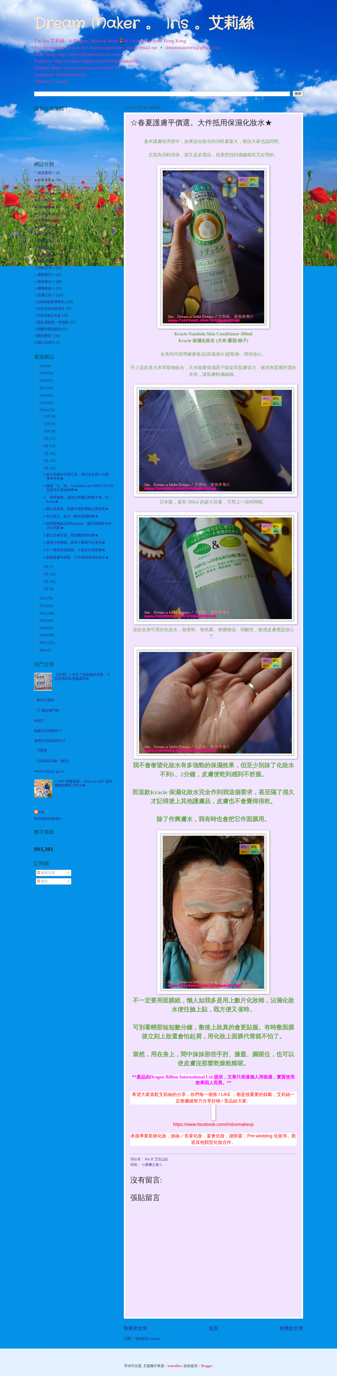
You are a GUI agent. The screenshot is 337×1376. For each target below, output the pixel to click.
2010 (43, 620)
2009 (43, 628)
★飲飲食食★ (44, 227)
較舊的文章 (291, 1328)
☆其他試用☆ (44, 254)
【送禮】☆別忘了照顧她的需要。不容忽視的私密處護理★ (82, 677)
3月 (46, 574)
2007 (43, 643)
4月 (46, 567)
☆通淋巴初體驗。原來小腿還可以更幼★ (74, 542)
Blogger (206, 1366)
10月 (47, 431)
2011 (43, 613)
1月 (46, 589)
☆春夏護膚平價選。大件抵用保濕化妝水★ (76, 557)
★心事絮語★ (44, 193)
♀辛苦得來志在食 (47, 315)
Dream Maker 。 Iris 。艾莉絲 (144, 24)
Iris (41, 812)
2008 (43, 635)
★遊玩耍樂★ (44, 234)
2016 (43, 395)
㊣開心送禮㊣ (44, 342)
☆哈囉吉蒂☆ (44, 261)
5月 (46, 468)
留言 (42, 881)
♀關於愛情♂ (43, 336)
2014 (43, 410)
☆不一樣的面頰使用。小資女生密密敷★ (74, 550)
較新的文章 (135, 1328)
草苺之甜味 (45, 700)
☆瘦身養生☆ (44, 282)
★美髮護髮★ (44, 220)
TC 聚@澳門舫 (48, 710)
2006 (43, 650)
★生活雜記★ (44, 200)
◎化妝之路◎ (44, 187)
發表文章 (46, 873)
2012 (43, 606)
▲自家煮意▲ (44, 180)
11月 (47, 424)
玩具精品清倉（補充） (54, 761)
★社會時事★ (44, 214)
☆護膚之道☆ (151, 1165)
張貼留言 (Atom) (147, 1339)
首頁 (213, 1328)
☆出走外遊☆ (44, 241)
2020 (43, 366)
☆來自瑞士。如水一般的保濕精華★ (70, 516)
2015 (43, 403)
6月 (46, 461)
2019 (43, 373)
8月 (46, 446)
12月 (47, 416)
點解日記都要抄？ (48, 731)
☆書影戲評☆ (44, 275)
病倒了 (39, 721)
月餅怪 (42, 750)
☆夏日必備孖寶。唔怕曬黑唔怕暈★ (70, 535)
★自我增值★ (44, 207)
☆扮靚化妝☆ (44, 248)
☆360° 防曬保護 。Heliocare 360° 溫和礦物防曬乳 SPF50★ (83, 783)
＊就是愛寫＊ (44, 173)
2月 (46, 582)
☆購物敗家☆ (44, 288)
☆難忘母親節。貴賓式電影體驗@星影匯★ (76, 509)
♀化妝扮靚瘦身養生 (49, 302)
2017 (43, 388)
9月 (46, 438)
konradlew (175, 1366)
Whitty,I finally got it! (49, 771)
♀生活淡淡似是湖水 (49, 308)
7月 (46, 453)
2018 (43, 381)
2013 (43, 598)
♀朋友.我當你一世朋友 (51, 322)
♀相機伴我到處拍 (47, 329)
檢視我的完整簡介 (48, 819)
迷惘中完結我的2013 (50, 741)
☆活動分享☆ (44, 268)
